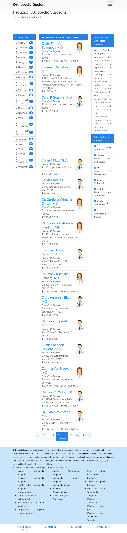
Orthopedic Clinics (61, 485)
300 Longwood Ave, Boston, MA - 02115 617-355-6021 (62, 166)
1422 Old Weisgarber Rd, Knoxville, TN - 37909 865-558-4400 (62, 353)
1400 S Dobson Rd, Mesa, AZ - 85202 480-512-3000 (62, 103)
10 (76, 435)
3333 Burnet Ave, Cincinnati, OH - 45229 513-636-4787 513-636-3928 (62, 282)
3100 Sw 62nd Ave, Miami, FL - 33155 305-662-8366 (62, 329)
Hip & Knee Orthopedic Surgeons (96, 474)
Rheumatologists (60, 495)
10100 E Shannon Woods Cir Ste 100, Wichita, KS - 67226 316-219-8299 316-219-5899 (62, 398)
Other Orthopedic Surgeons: (102, 139)
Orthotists (92, 520)
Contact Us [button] (50, 526)
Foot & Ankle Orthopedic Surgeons (96, 492)
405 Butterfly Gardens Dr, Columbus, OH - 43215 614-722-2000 (62, 305)
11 (82, 435)
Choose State (21, 37)
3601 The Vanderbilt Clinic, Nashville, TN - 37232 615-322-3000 (62, 258)
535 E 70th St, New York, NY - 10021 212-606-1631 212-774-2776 (62, 420)
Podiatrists (57, 488)
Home (16, 17)
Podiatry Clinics (59, 492)
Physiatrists (57, 499)
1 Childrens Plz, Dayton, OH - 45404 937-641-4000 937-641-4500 (62, 51)
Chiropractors (24, 492)
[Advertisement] (63, 26)
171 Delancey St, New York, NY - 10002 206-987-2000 (62, 207)
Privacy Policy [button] (103, 526)
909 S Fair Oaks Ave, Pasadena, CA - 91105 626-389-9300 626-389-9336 (62, 376)
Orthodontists (24, 499)
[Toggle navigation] (110, 4)
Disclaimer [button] (76, 526)
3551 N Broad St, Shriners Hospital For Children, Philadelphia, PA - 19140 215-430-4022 (62, 233)
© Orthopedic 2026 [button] (24, 528)
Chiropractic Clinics (27, 495)
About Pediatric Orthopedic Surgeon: (101, 40)
